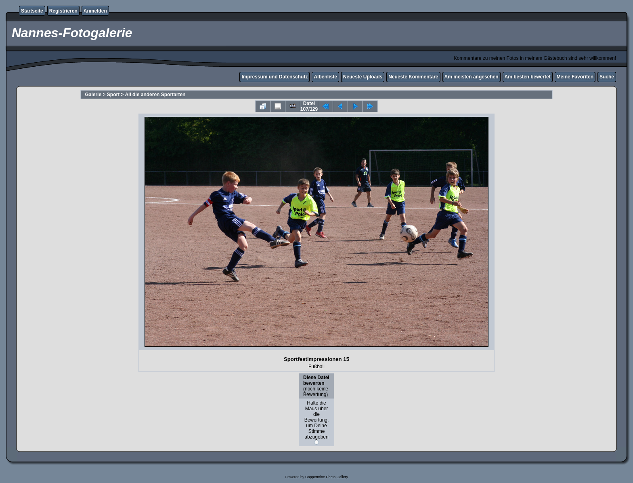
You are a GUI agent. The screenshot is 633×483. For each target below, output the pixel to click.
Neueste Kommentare (413, 77)
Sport (113, 94)
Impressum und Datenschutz (274, 77)
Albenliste (325, 77)
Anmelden (95, 11)
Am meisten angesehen (471, 77)
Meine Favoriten (575, 77)
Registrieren (63, 11)
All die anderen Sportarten (155, 94)
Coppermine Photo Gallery (326, 477)
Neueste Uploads (362, 77)
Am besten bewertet (528, 77)
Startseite (32, 11)
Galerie (93, 94)
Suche (606, 77)
